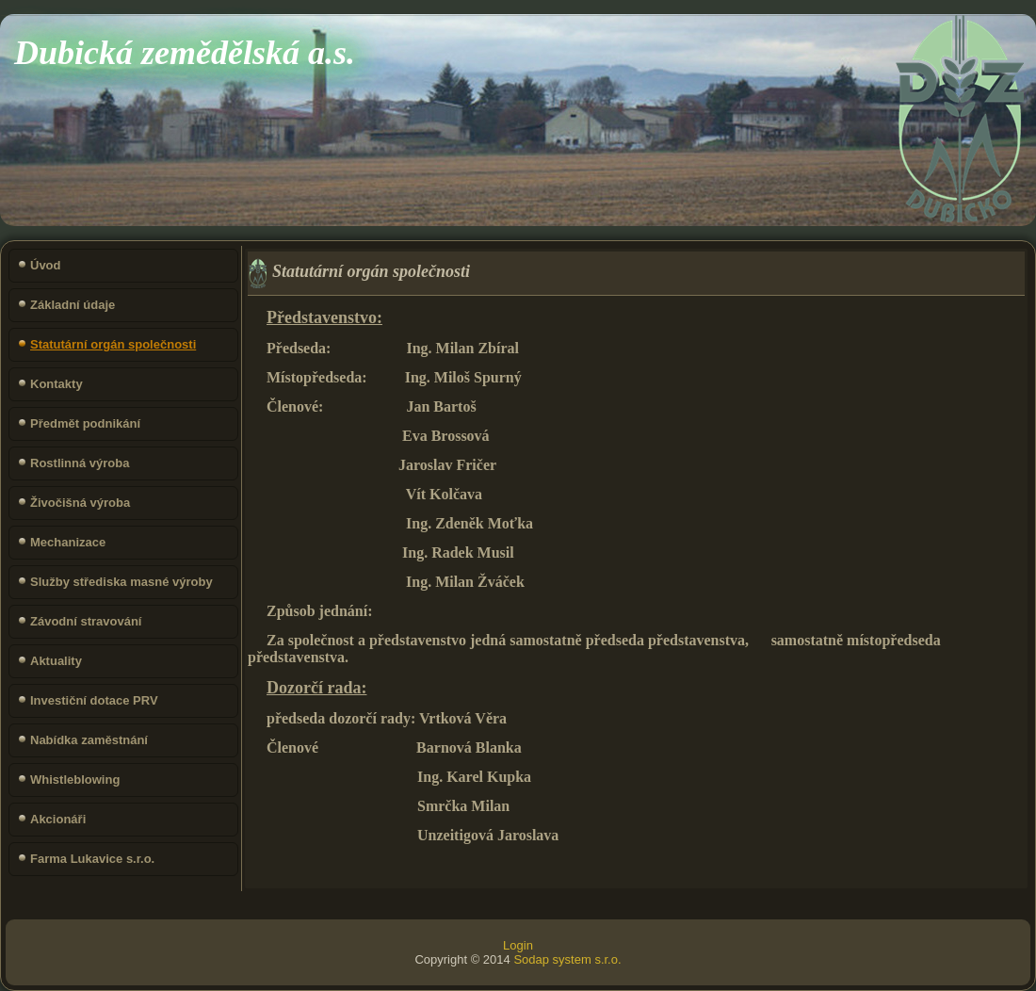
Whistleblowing (75, 779)
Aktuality (56, 661)
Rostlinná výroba (79, 463)
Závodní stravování (85, 621)
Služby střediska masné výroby (121, 582)
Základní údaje (72, 305)
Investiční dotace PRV (94, 700)
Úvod (45, 265)
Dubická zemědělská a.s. (184, 53)
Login (518, 945)
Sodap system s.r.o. (567, 959)
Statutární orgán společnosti (113, 344)
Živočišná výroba (80, 503)
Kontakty (56, 384)
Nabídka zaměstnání (89, 740)
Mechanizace (67, 542)
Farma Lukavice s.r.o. (92, 859)
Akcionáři (58, 819)
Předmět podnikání (85, 423)
